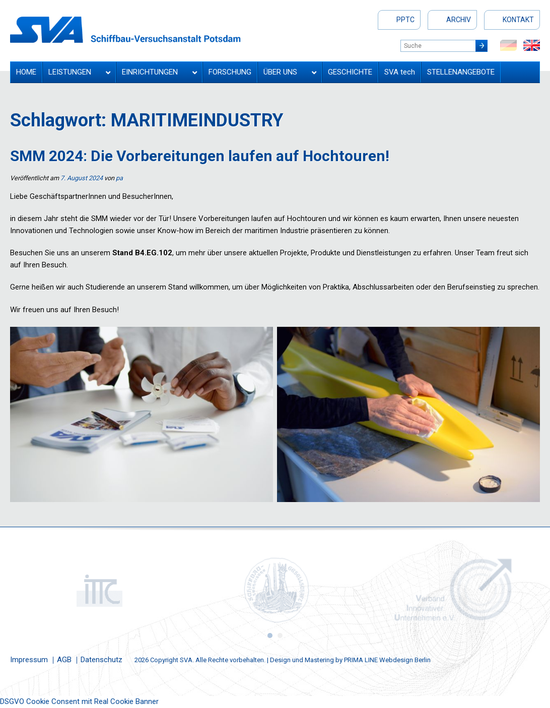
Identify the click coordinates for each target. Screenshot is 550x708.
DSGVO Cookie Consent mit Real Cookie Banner (79, 701)
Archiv (458, 20)
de (508, 45)
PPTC (405, 20)
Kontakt (518, 20)
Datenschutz (101, 659)
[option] (98, 590)
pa (119, 178)
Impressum (29, 659)
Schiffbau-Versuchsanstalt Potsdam (125, 30)
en (531, 45)
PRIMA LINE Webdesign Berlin (387, 660)
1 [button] (269, 635)
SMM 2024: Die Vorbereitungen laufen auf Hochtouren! (199, 156)
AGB (64, 659)
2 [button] (280, 635)
